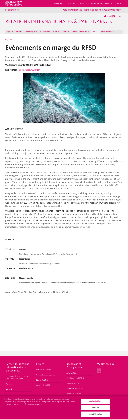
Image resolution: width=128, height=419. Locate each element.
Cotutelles (65, 32)
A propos (10, 32)
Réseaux (56, 32)
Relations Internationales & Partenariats (58, 21)
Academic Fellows (107, 32)
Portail (108, 16)
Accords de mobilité (43, 385)
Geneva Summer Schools (81, 32)
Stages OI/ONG (42, 380)
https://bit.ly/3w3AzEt (29, 69)
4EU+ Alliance (45, 32)
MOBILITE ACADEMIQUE (72, 10)
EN (120, 16)
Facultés (71, 3)
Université (59, 3)
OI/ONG (95, 32)
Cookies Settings (95, 402)
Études (81, 3)
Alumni (118, 3)
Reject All (95, 409)
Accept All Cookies (95, 415)
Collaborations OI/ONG (75, 378)
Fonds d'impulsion (31, 32)
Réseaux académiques (74, 388)
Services (108, 3)
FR (117, 16)
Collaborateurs (94, 3)
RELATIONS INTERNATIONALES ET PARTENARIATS (103, 10)
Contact (9, 389)
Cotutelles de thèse (43, 370)
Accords (19, 32)
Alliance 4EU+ (71, 373)
